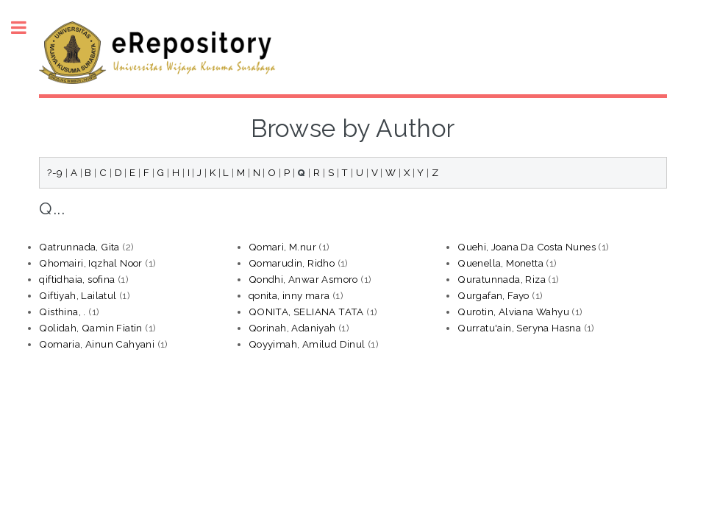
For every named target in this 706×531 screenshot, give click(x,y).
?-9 (55, 172)
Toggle (26, 27)
